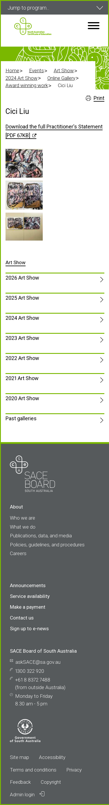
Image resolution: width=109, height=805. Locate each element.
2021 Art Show (22, 378)
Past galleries (21, 418)
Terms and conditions (33, 770)
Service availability (30, 596)
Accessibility (52, 757)
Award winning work (27, 85)
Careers (18, 553)
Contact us (22, 618)
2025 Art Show (22, 298)
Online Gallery (61, 78)
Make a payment (27, 607)
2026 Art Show (22, 278)
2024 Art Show (21, 78)
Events (36, 70)
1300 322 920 (29, 671)
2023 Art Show (22, 338)
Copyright (51, 782)
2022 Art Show (22, 358)
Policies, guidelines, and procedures (47, 545)
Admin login (27, 794)
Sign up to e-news (29, 628)
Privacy (74, 770)
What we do (22, 527)
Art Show (64, 70)
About (16, 507)
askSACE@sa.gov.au (37, 662)
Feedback (20, 782)
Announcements (28, 585)
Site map (19, 757)
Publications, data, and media (41, 536)
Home (12, 70)
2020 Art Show (22, 398)
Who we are (22, 518)
